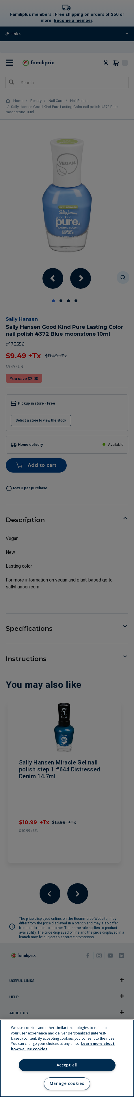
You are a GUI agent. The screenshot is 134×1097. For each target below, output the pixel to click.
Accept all (67, 1065)
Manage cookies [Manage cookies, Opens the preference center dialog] (67, 1083)
